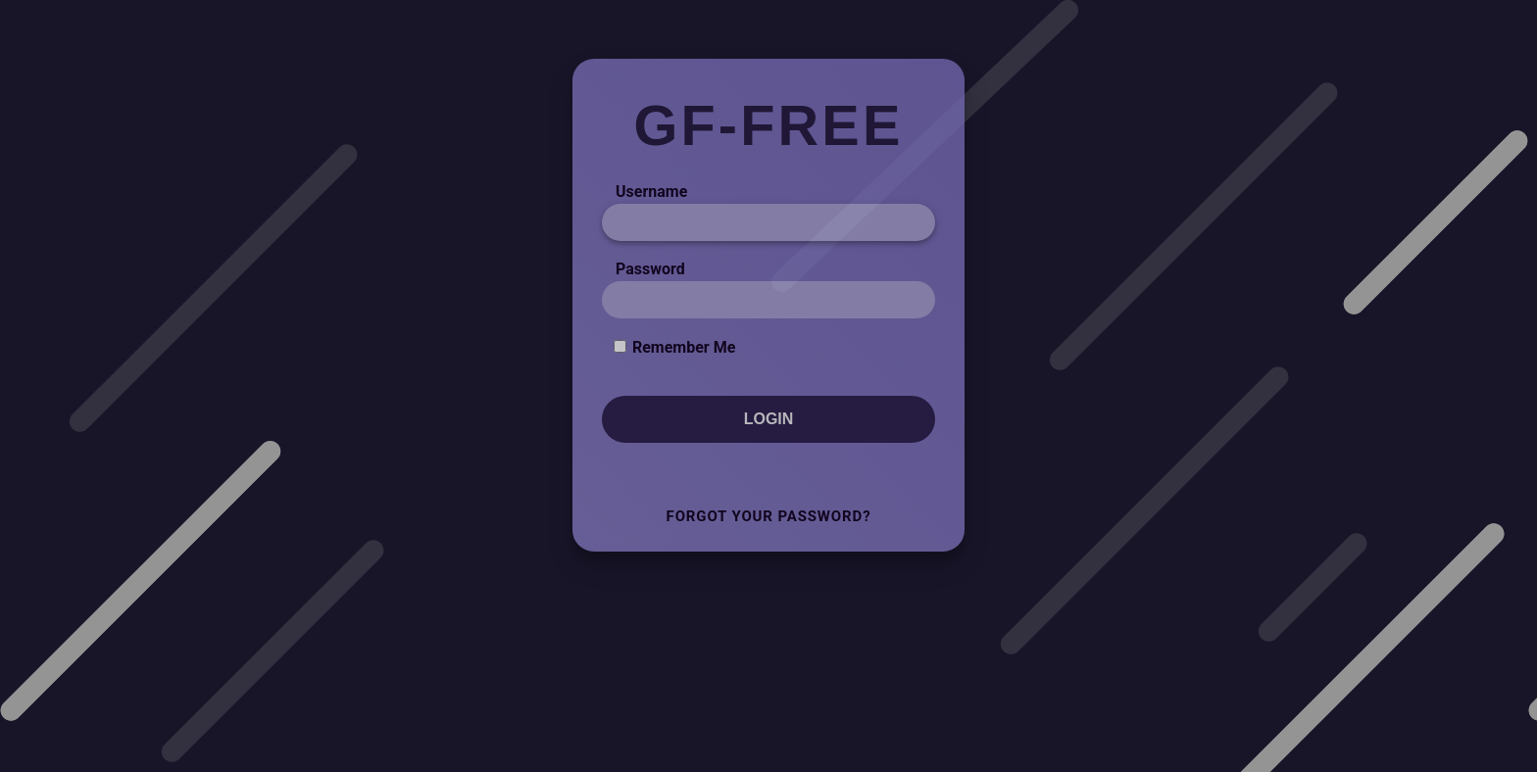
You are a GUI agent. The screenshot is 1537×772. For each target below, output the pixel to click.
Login (769, 418)
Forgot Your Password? (769, 516)
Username (651, 191)
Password (650, 269)
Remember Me (683, 347)
